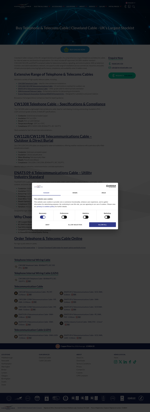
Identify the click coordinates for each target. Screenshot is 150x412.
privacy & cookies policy (46, 206)
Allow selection (75, 224)
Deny (48, 224)
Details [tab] (75, 193)
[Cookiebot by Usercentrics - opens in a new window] (107, 186)
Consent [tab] (46, 193)
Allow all (102, 224)
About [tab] (104, 193)
